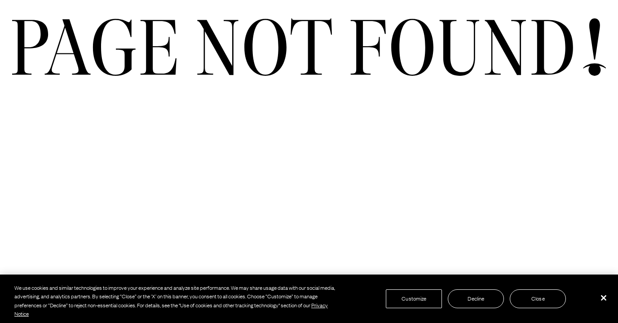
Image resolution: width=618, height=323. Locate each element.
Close (538, 298)
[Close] (604, 298)
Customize (414, 298)
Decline (476, 298)
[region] (309, 299)
